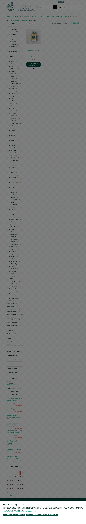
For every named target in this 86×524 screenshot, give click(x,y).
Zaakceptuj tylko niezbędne (14, 515)
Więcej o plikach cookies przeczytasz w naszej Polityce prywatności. (19, 511)
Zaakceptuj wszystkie (49, 515)
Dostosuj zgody (33, 515)
